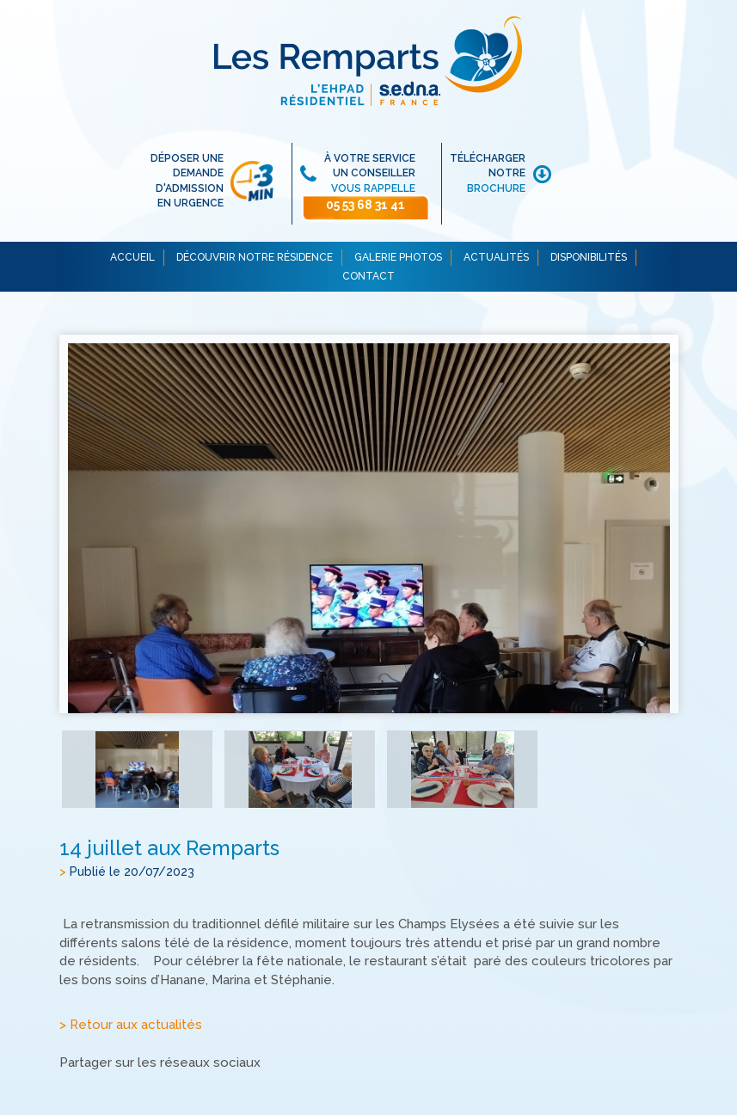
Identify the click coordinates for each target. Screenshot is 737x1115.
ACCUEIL (132, 257)
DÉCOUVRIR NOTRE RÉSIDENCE (254, 257)
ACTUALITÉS (496, 257)
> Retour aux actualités (130, 1025)
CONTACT (368, 276)
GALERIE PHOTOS (398, 257)
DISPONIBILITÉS (588, 257)
